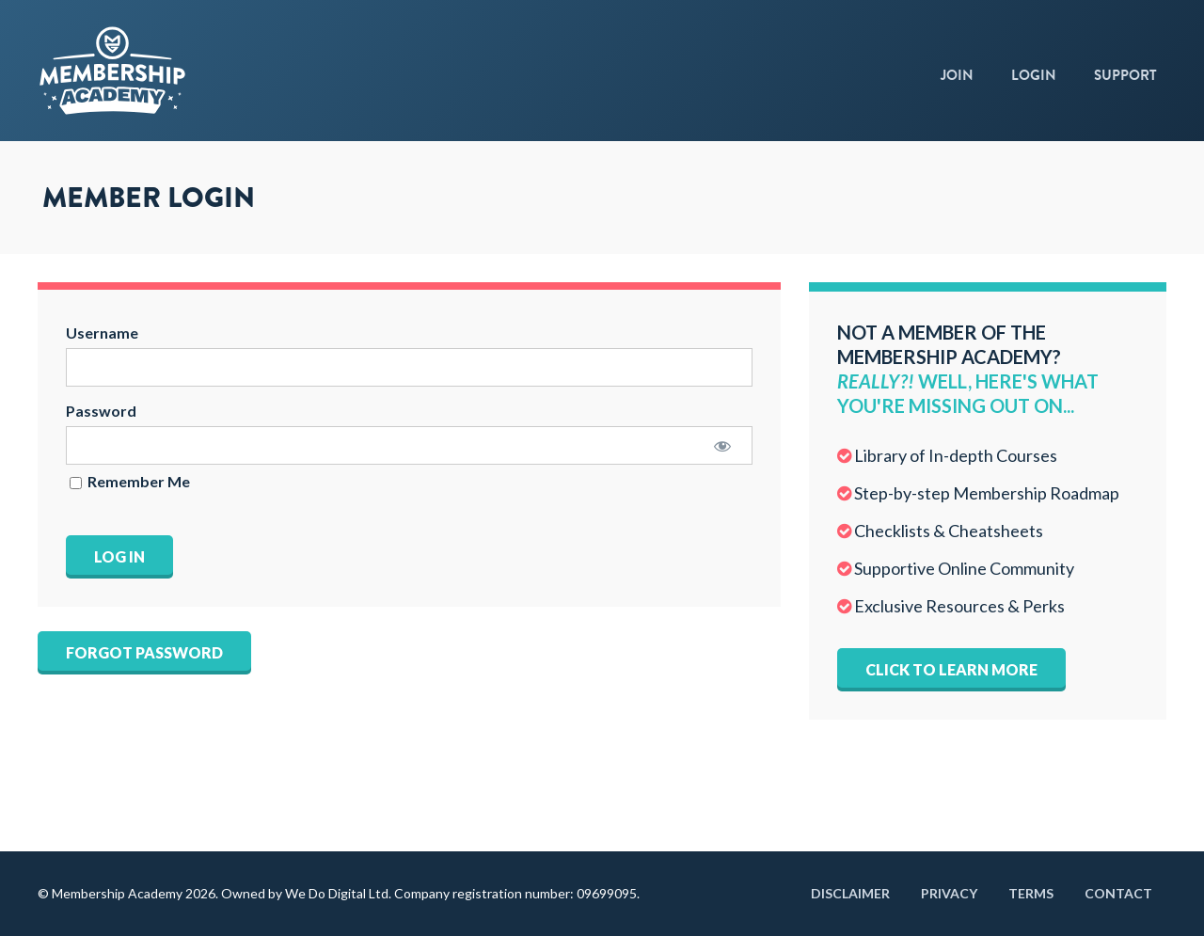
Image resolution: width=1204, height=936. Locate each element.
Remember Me (130, 482)
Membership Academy (169, 71)
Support (1125, 75)
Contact (1118, 893)
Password (101, 411)
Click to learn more (951, 669)
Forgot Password (144, 652)
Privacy (949, 893)
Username (102, 332)
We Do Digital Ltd (336, 893)
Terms (1031, 893)
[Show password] (721, 445)
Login (1033, 75)
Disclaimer (850, 893)
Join (957, 75)
